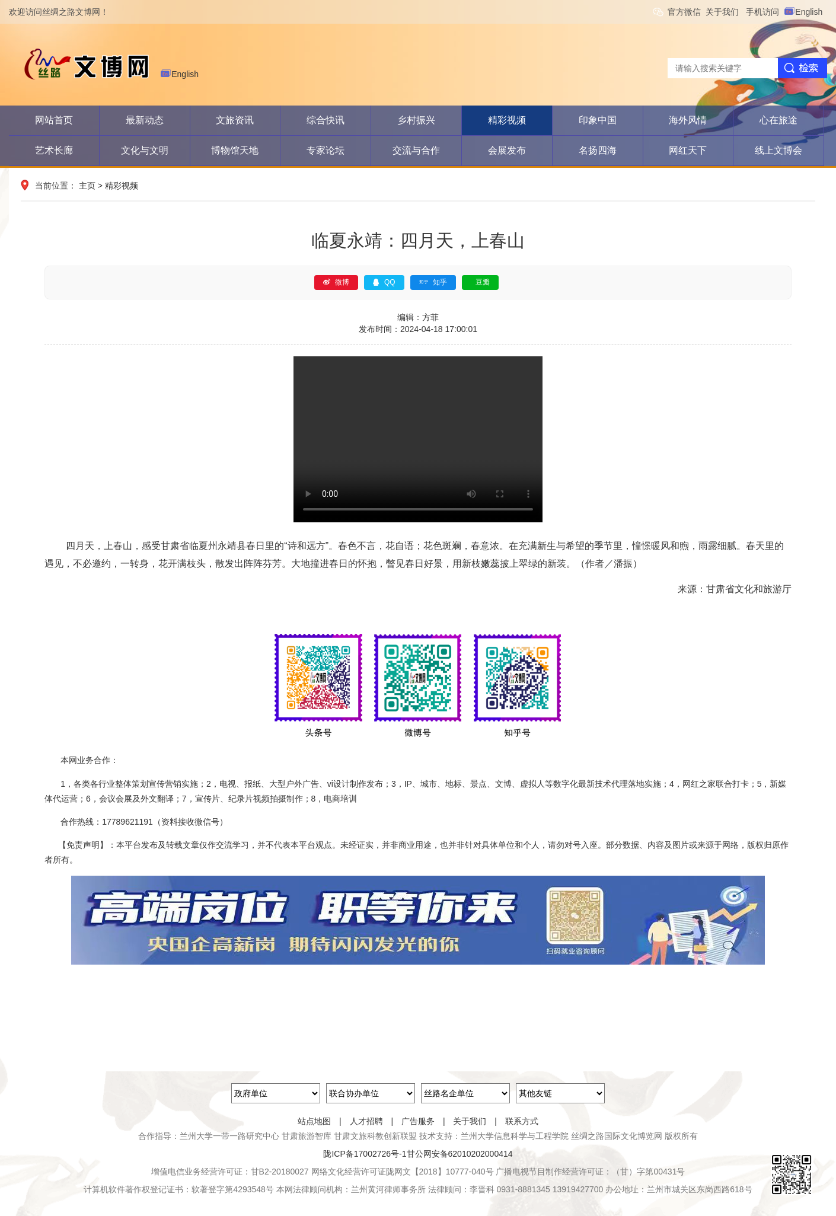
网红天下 (688, 150)
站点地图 (314, 1121)
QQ (384, 282)
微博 (336, 282)
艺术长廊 (54, 150)
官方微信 (687, 12)
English (805, 12)
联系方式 (521, 1121)
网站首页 (54, 120)
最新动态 (145, 120)
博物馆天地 (235, 150)
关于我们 (726, 12)
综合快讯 (325, 120)
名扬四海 (598, 150)
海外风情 (688, 120)
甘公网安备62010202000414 (460, 1153)
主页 (87, 185)
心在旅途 (778, 120)
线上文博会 (778, 150)
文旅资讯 (235, 120)
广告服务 (418, 1121)
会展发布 (507, 150)
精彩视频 (507, 120)
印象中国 (598, 120)
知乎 (433, 282)
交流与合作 (416, 150)
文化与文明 (144, 150)
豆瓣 (483, 282)
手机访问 (765, 12)
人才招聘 (366, 1121)
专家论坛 (325, 150)
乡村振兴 (416, 120)
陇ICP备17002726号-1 (364, 1153)
